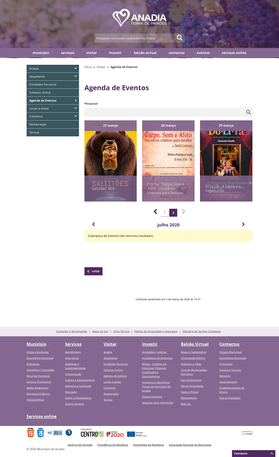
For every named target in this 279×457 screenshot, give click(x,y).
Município (41, 53)
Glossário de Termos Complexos (201, 331)
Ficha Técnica (121, 331)
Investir (115, 53)
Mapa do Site (100, 331)
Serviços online (234, 53)
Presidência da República (112, 445)
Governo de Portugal (80, 445)
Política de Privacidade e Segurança (155, 331)
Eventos (203, 53)
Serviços (67, 53)
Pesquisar (91, 104)
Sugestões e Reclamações (71, 331)
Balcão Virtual (145, 53)
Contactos (177, 53)
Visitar (91, 53)
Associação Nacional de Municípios (190, 445)
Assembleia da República (148, 445)
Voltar (96, 271)
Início (88, 67)
